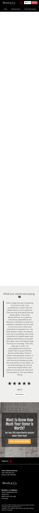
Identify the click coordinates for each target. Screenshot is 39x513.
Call (34, 2)
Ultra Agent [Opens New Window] (10, 510)
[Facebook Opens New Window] (21, 2)
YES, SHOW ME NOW (19, 441)
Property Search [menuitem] (15, 9)
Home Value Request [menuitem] (30, 9)
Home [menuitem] (5, 9)
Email (27, 2)
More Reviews (19, 394)
